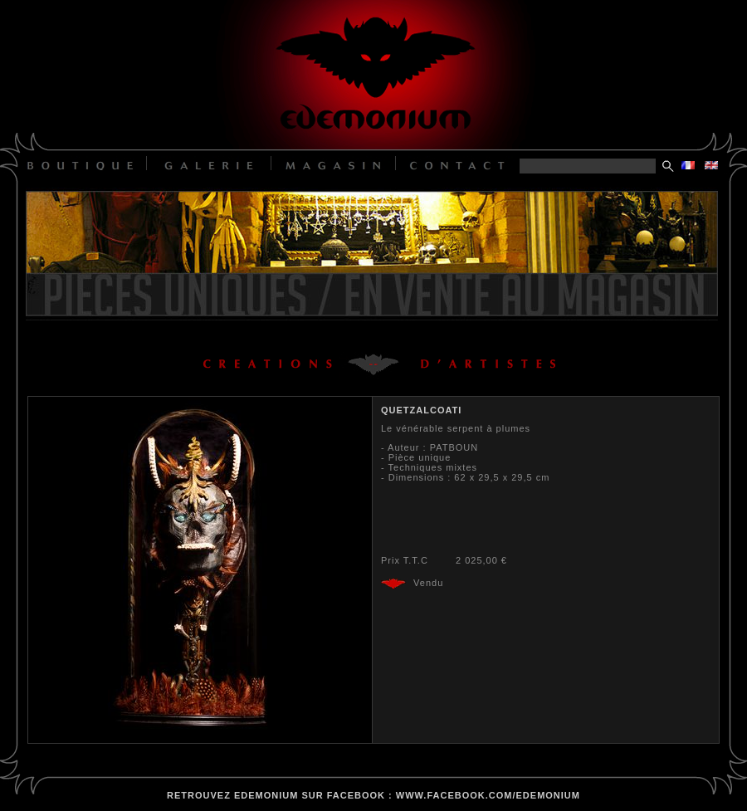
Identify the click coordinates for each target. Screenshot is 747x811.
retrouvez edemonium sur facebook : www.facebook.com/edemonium (373, 795)
